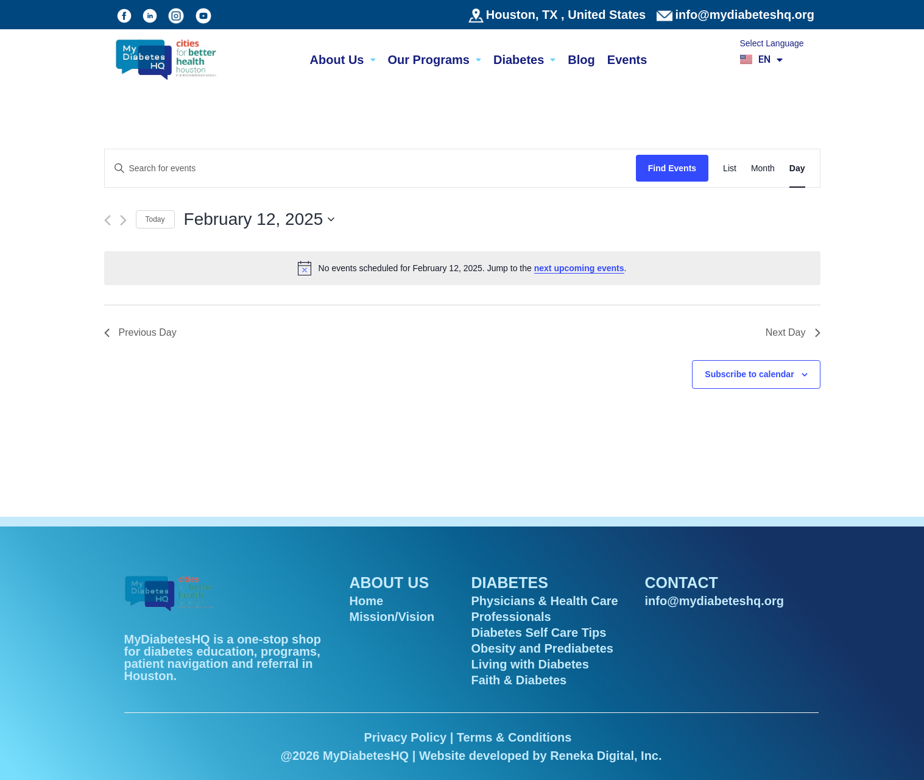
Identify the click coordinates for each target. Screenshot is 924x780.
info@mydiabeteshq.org (744, 14)
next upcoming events (579, 268)
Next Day (793, 332)
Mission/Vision (392, 616)
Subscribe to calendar (749, 374)
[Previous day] (107, 220)
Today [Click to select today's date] (155, 219)
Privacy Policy (405, 737)
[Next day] (123, 220)
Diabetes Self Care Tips (539, 632)
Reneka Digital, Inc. (605, 755)
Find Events (672, 168)
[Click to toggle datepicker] (259, 219)
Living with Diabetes (530, 664)
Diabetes (524, 59)
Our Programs (434, 59)
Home (367, 601)
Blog (581, 59)
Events (627, 59)
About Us (343, 59)
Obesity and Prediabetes (542, 648)
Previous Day (140, 332)
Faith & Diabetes (519, 680)
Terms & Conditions (514, 737)
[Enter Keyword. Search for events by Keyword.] (370, 168)
